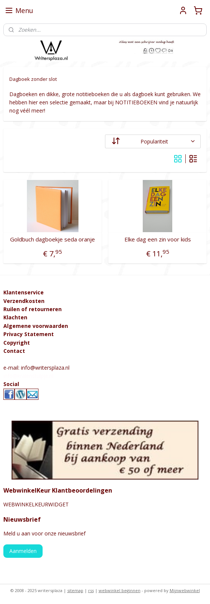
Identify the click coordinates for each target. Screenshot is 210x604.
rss (91, 590)
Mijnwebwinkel (185, 590)
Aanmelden (23, 550)
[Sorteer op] (152, 141)
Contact (14, 350)
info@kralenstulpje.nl (28, 375)
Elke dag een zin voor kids (157, 238)
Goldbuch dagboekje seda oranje (52, 238)
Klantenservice (23, 292)
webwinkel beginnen (119, 590)
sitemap (75, 590)
